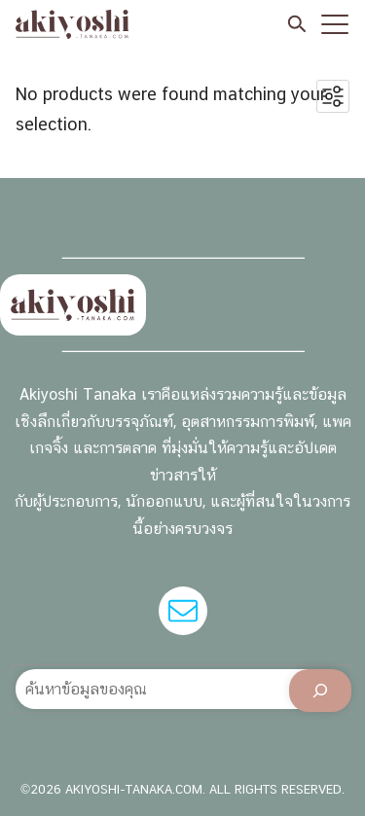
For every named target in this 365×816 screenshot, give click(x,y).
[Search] (320, 690)
